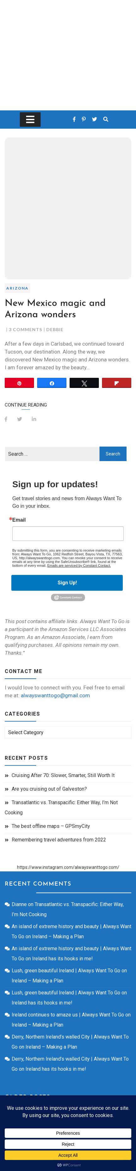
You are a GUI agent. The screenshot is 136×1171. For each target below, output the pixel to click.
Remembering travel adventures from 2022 (59, 840)
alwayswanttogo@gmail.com (55, 695)
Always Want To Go (68, 45)
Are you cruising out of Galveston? (49, 789)
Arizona (17, 288)
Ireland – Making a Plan (58, 937)
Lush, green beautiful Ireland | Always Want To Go (66, 971)
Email (19, 520)
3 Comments (25, 329)
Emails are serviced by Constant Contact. (79, 565)
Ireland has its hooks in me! (62, 959)
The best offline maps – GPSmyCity (51, 826)
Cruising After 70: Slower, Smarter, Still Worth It (63, 775)
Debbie (55, 329)
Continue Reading (26, 405)
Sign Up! (67, 583)
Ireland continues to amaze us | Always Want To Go (68, 1015)
